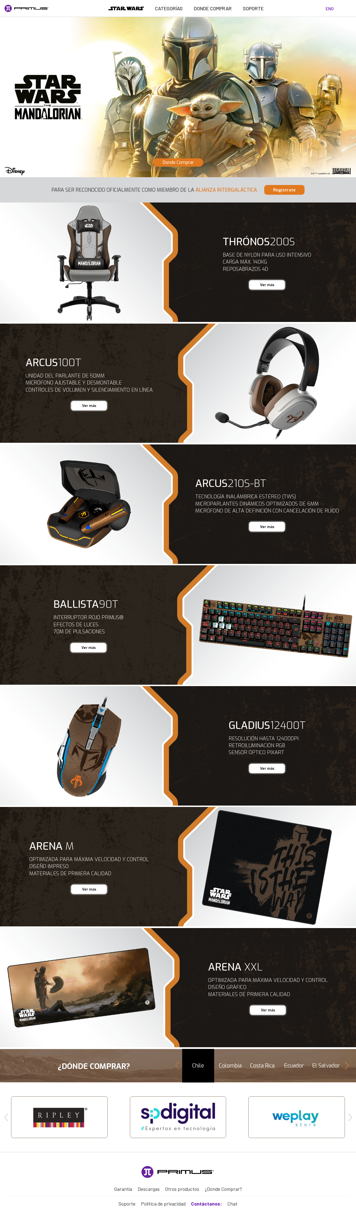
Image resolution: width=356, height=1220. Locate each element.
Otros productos (181, 1185)
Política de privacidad (163, 1199)
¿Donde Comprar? (223, 1185)
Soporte (253, 8)
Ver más (267, 284)
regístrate (281, 189)
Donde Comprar (212, 8)
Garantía (123, 1185)
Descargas (148, 1185)
